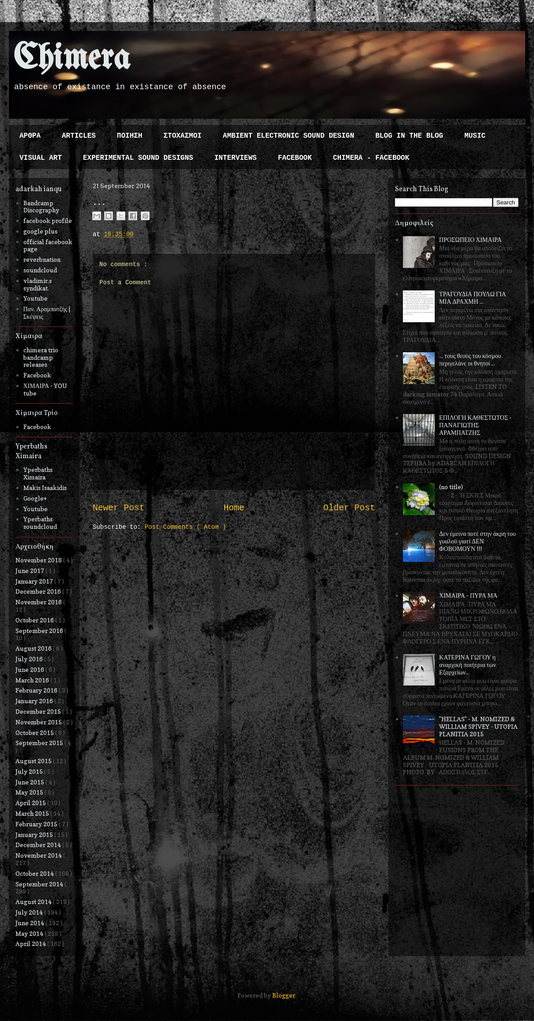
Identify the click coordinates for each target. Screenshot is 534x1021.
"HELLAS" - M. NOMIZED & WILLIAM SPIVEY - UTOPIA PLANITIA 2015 (478, 726)
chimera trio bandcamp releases (40, 357)
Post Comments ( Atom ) (185, 527)
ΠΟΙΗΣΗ (130, 136)
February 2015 (37, 824)
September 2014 (39, 884)
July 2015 (29, 771)
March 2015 (32, 813)
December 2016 (38, 591)
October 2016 (35, 620)
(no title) (451, 486)
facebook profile (47, 220)
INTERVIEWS (235, 158)
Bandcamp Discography (41, 206)
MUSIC (474, 136)
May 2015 (30, 792)
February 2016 (37, 690)
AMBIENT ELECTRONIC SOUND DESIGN (288, 136)
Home (233, 508)
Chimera (71, 59)
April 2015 (31, 802)
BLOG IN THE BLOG (410, 136)
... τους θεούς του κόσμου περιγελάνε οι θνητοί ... (470, 359)
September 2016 (39, 630)
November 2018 (39, 560)
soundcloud (40, 270)
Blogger (283, 995)
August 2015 (34, 761)
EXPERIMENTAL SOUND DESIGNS (138, 158)
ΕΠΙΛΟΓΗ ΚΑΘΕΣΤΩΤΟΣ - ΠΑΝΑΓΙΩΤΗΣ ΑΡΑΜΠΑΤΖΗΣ (475, 425)
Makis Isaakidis (45, 487)
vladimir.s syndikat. (37, 284)
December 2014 (38, 844)
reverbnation (41, 259)
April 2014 (31, 943)
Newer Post (119, 508)
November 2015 (39, 722)
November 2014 (39, 855)
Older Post (349, 508)
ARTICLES (79, 136)
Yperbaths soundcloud (40, 522)
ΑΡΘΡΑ (30, 136)
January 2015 (34, 834)
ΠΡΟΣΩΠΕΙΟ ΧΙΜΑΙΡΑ (470, 239)
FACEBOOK (295, 158)
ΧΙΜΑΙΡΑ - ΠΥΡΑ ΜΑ (468, 595)
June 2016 (30, 669)
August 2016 (34, 648)
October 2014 (35, 873)
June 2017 (30, 570)
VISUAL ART (40, 158)
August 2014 (34, 901)
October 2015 (35, 732)
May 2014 (30, 933)
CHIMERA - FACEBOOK (371, 158)
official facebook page (47, 245)
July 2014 (29, 912)
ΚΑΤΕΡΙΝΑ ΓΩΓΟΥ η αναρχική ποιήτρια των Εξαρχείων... (467, 664)
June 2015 (30, 782)
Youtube (35, 298)
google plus (40, 231)
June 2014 (30, 923)
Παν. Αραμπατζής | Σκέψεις (47, 312)
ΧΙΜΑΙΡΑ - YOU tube (45, 389)
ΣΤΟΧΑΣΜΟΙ (182, 136)
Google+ (35, 498)
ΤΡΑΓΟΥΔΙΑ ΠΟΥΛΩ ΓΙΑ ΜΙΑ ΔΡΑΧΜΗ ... (472, 297)
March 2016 (32, 680)
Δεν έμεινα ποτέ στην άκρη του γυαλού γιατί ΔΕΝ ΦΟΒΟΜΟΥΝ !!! (477, 541)
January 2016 (34, 701)
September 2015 (39, 742)
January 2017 (34, 581)
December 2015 (38, 711)
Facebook (37, 375)
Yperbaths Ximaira (38, 473)
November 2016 (39, 602)
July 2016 (29, 659)
